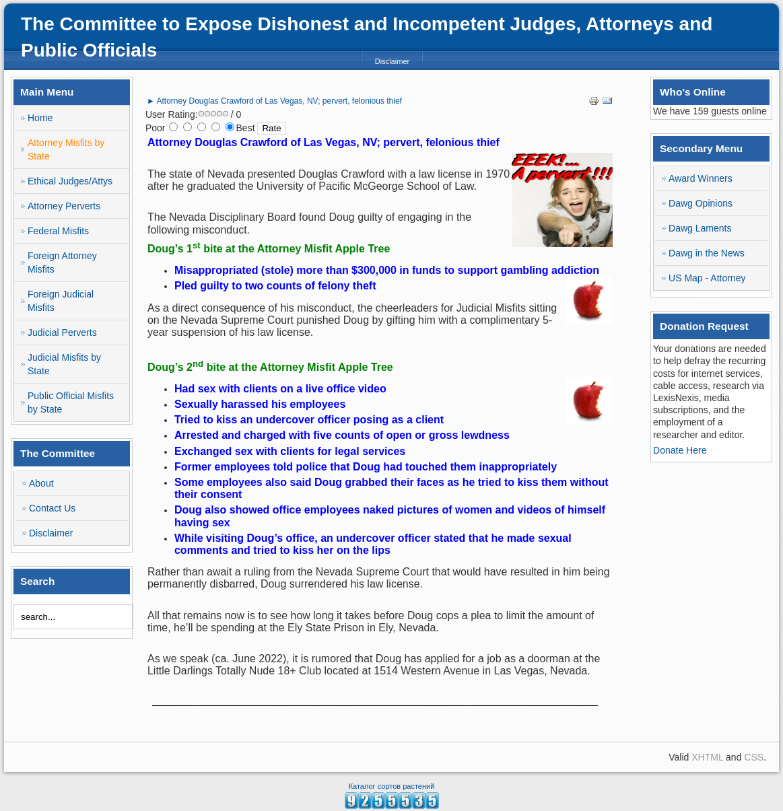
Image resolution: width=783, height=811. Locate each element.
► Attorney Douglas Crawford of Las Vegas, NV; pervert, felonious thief (274, 101)
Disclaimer (392, 61)
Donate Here (679, 450)
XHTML (707, 757)
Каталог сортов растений (392, 786)
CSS (753, 757)
